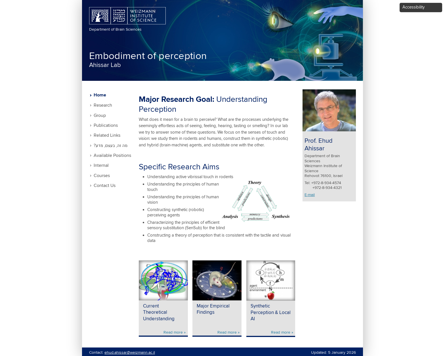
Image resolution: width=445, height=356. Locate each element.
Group (100, 115)
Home (100, 95)
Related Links (107, 135)
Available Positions (112, 155)
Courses (102, 175)
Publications (106, 125)
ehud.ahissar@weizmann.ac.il (129, 352)
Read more (173, 332)
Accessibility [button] (413, 7)
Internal (101, 165)
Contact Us (105, 185)
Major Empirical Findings (213, 309)
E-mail (310, 195)
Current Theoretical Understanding (159, 312)
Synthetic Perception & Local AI (271, 312)
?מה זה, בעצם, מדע (110, 145)
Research (103, 105)
